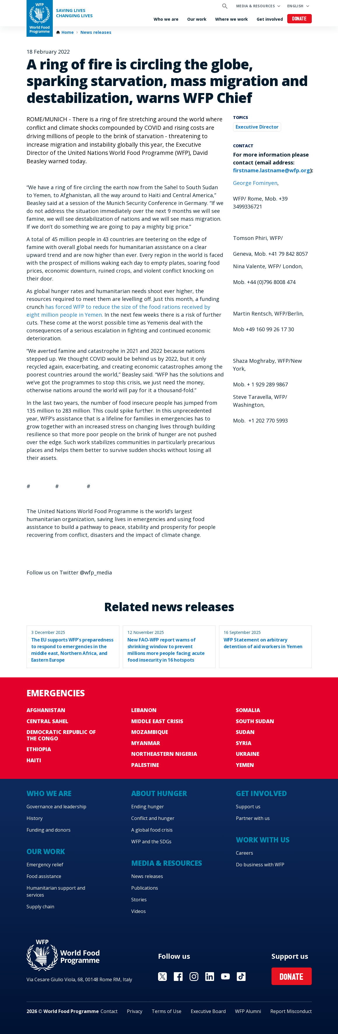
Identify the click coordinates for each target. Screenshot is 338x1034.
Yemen (245, 764)
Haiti (34, 760)
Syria (243, 742)
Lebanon (144, 710)
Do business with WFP (260, 864)
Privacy (134, 1011)
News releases (95, 32)
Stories (139, 899)
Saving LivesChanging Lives (74, 13)
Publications (144, 888)
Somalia (248, 710)
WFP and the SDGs (151, 841)
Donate (299, 19)
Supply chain (40, 906)
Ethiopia (39, 749)
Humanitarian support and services (56, 891)
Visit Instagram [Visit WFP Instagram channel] (194, 976)
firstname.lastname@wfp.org (271, 170)
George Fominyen (255, 182)
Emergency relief (45, 864)
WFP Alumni (248, 1011)
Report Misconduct (291, 1011)
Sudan (245, 731)
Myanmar (145, 742)
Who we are (166, 19)
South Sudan (255, 721)
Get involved (270, 19)
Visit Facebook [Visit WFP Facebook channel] (178, 976)
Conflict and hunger (152, 818)
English (295, 5)
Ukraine (247, 753)
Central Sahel (47, 721)
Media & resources (255, 5)
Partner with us (253, 818)
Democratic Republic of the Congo (61, 735)
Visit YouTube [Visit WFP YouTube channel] (225, 976)
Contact (109, 1011)
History (35, 818)
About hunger (159, 793)
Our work (196, 19)
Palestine (145, 764)
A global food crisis (152, 830)
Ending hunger (147, 806)
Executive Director (257, 127)
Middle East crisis (157, 721)
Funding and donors (49, 830)
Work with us (262, 839)
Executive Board (208, 1011)
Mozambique (149, 731)
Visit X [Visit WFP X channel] (162, 976)
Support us (248, 806)
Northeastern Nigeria (164, 753)
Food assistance (44, 876)
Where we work (231, 19)
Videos (138, 911)
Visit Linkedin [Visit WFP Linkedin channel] (209, 976)
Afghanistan (46, 710)
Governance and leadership (56, 806)
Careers (244, 853)
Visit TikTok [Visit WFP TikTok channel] (241, 976)
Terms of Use (166, 1011)
